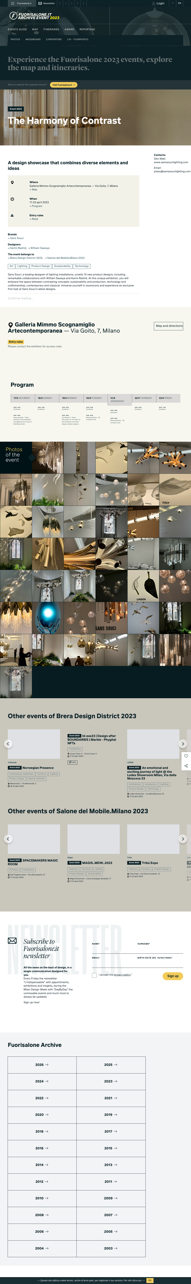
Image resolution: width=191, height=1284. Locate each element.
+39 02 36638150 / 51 (22, 1214)
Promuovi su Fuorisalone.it (167, 1186)
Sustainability (62, 266)
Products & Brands (120, 1249)
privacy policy (122, 968)
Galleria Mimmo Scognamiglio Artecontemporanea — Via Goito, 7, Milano (73, 186)
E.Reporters (54, 40)
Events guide (17, 29)
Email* (96, 951)
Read (33, 219)
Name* (96, 937)
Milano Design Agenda (83, 1189)
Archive (114, 1211)
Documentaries (118, 1244)
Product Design (40, 266)
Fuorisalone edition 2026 (85, 1238)
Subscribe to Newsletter (158, 1257)
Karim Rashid (17, 248)
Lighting (22, 266)
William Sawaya (39, 248)
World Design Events (83, 1194)
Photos (15, 40)
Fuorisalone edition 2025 (85, 1243)
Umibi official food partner (163, 1223)
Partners (154, 1213)
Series (113, 1239)
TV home (115, 1234)
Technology (82, 266)
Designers (76, 1215)
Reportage (87, 29)
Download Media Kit (160, 1192)
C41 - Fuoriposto (77, 40)
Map (35, 29)
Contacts (154, 1228)
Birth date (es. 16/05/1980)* (157, 951)
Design (114, 1190)
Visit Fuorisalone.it (64, 85)
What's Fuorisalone (160, 1203)
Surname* (146, 937)
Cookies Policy (33, 1255)
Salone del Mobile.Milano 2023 (64, 258)
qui (139, 1280)
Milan (113, 1185)
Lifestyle (114, 1196)
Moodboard (33, 40)
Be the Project (118, 1206)
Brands (75, 1209)
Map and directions (169, 319)
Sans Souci (16, 238)
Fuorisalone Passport (161, 1208)
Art (11, 266)
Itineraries (51, 29)
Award (69, 29)
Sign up (173, 969)
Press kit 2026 (157, 1198)
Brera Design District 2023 (25, 258)
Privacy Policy (15, 1255)
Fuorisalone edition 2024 (85, 1248)
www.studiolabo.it (21, 1223)
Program (35, 206)
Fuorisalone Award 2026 (84, 1204)
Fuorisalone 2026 (119, 1201)
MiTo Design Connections (163, 1218)
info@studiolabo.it (22, 1219)
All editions (77, 1253)
